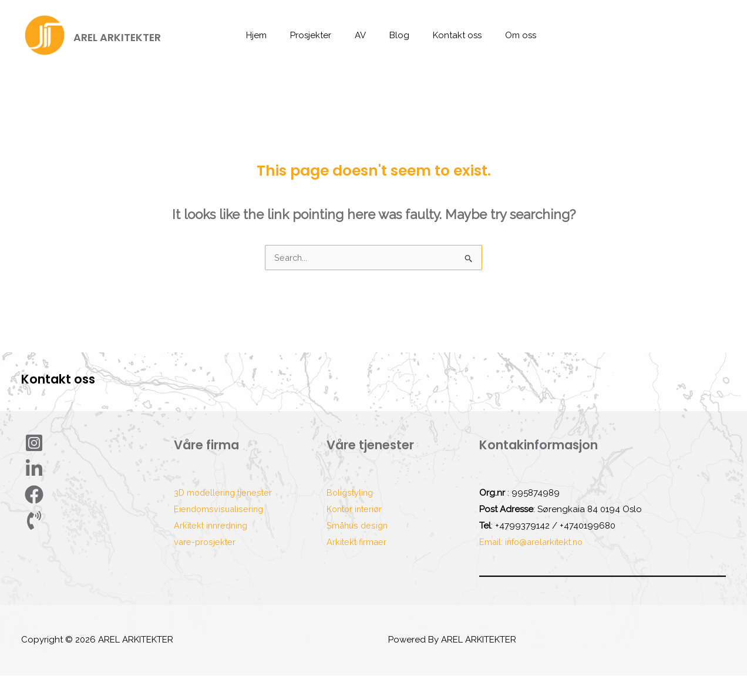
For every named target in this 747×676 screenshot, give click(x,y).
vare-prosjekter (205, 542)
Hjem (271, 35)
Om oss (505, 35)
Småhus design (358, 526)
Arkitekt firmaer (358, 542)
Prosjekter (319, 35)
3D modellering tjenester (225, 493)
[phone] (38, 521)
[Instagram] (35, 443)
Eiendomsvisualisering (219, 510)
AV (363, 35)
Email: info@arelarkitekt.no (533, 542)
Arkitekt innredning (213, 526)
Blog (396, 35)
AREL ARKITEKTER (117, 37)
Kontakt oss (448, 35)
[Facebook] (37, 495)
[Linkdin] (37, 469)
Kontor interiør (356, 510)
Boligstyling (351, 493)
